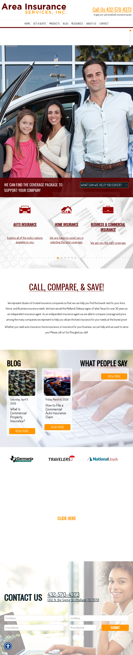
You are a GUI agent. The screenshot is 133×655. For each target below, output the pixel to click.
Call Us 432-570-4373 (112, 9)
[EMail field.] (34, 628)
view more (114, 376)
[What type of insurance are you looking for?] (104, 185)
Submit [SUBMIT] (115, 627)
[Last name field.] (99, 618)
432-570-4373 (63, 594)
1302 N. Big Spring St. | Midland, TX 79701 (73, 600)
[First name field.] (34, 618)
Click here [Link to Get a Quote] (66, 518)
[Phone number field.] (82, 628)
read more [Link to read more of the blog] (22, 431)
